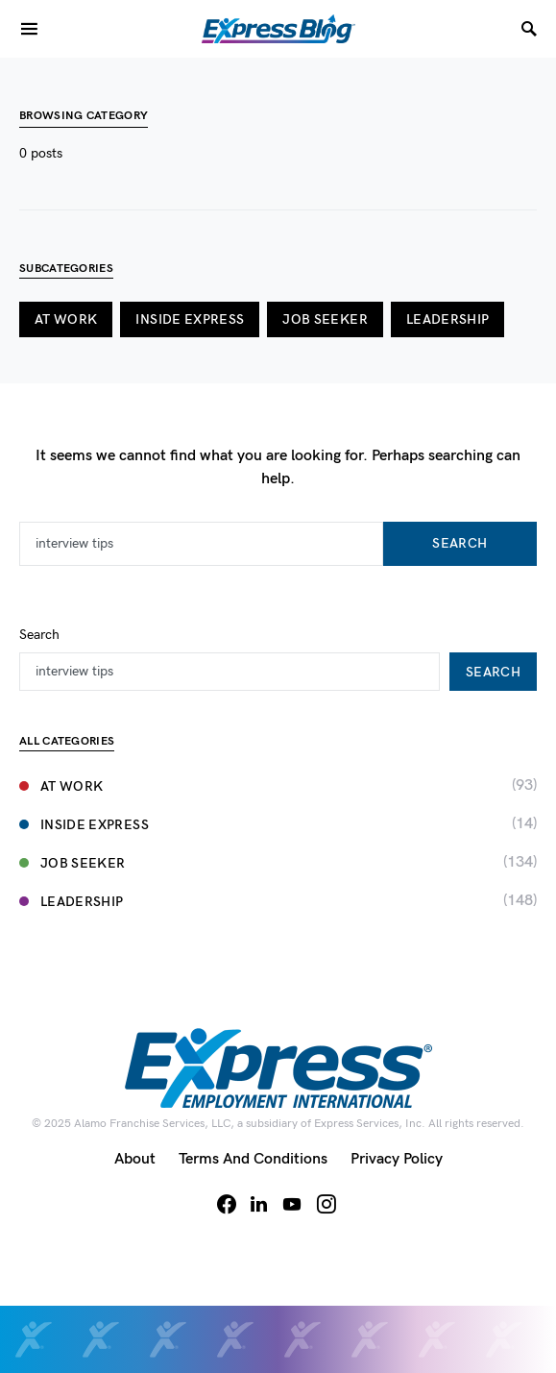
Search (459, 543)
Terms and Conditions (253, 1159)
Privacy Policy (397, 1159)
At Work (66, 319)
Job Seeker (325, 319)
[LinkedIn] (259, 1204)
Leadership (448, 319)
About (135, 1159)
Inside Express (189, 319)
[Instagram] (326, 1204)
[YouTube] (292, 1204)
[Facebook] (226, 1204)
